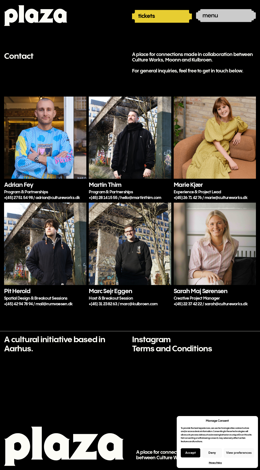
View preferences (239, 452)
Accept (190, 452)
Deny (212, 452)
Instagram (151, 340)
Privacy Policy (215, 463)
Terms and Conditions (172, 349)
